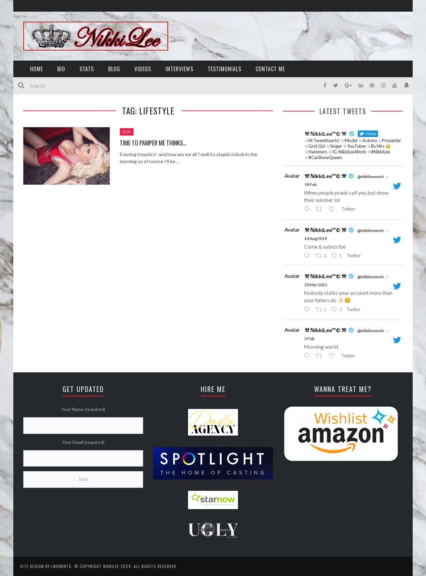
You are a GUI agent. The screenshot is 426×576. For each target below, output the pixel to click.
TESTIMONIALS (224, 69)
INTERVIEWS (179, 69)
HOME (36, 69)
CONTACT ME (270, 69)
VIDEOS (142, 69)
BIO (61, 69)
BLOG (114, 69)
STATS (87, 69)
